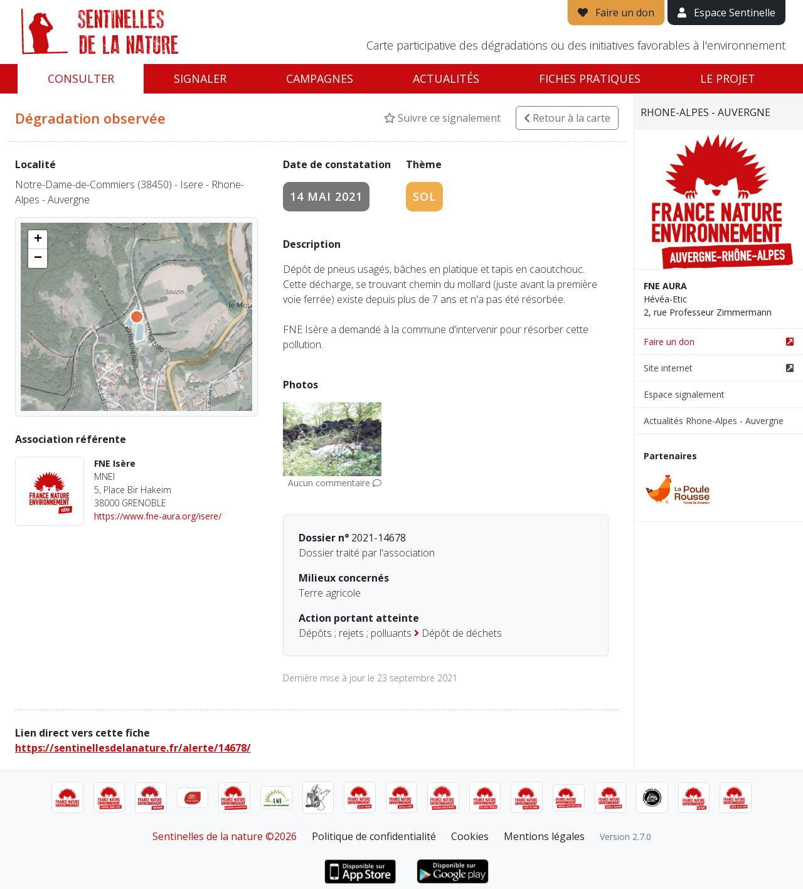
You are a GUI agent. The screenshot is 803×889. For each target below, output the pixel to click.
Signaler (200, 78)
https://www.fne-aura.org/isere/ (157, 516)
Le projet (727, 78)
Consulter (81, 78)
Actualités (446, 78)
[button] (37, 239)
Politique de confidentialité (374, 836)
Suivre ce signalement (442, 118)
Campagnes (319, 78)
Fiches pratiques (590, 78)
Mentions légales (544, 836)
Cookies (470, 836)
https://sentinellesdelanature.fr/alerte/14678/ (133, 748)
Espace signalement (684, 394)
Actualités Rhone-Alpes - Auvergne (714, 421)
